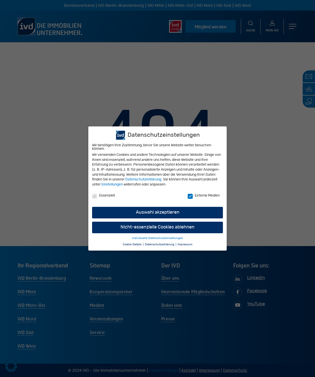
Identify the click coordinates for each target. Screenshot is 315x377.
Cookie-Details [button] (132, 245)
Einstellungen (112, 185)
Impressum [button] (185, 245)
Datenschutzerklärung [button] (160, 245)
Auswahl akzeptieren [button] (157, 213)
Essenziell (103, 196)
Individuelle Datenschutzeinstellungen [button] (157, 239)
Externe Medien (204, 196)
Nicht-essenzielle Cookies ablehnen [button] (157, 227)
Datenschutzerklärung (143, 180)
